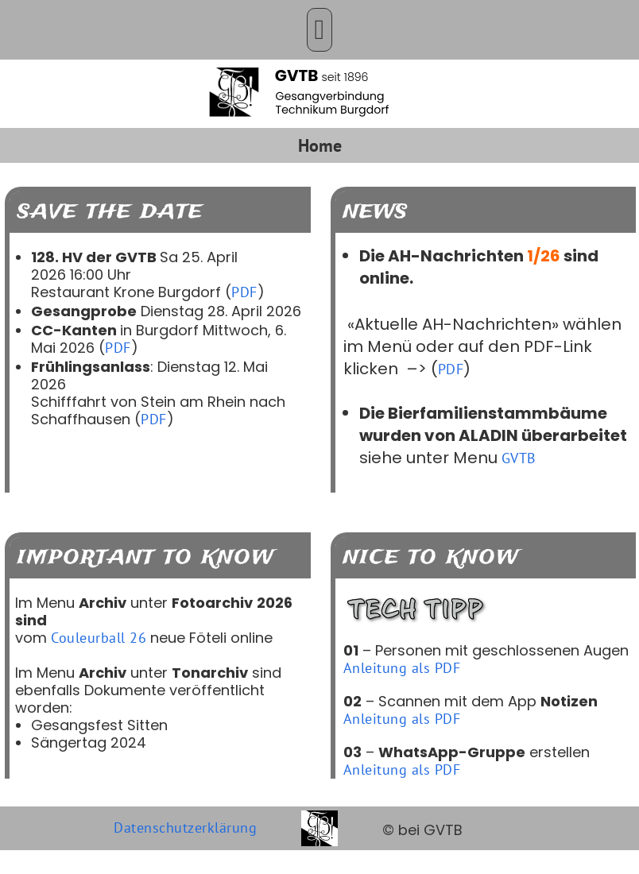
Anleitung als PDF (402, 668)
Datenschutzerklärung (185, 827)
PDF (244, 292)
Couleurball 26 (98, 637)
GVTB (519, 458)
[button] (319, 30)
